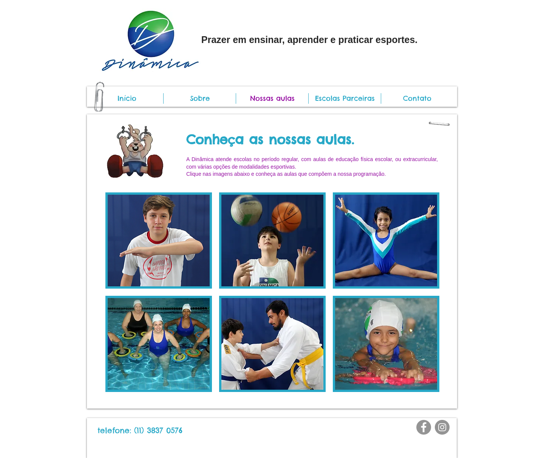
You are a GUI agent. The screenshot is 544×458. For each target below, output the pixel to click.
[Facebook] (423, 427)
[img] (158, 240)
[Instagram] (442, 427)
